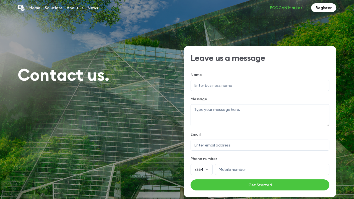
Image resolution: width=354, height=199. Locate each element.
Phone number (204, 158)
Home (34, 7)
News (93, 7)
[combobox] (202, 169)
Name (196, 74)
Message (199, 98)
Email (196, 134)
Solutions (53, 7)
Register (324, 7)
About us (75, 7)
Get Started (260, 184)
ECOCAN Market (286, 7)
